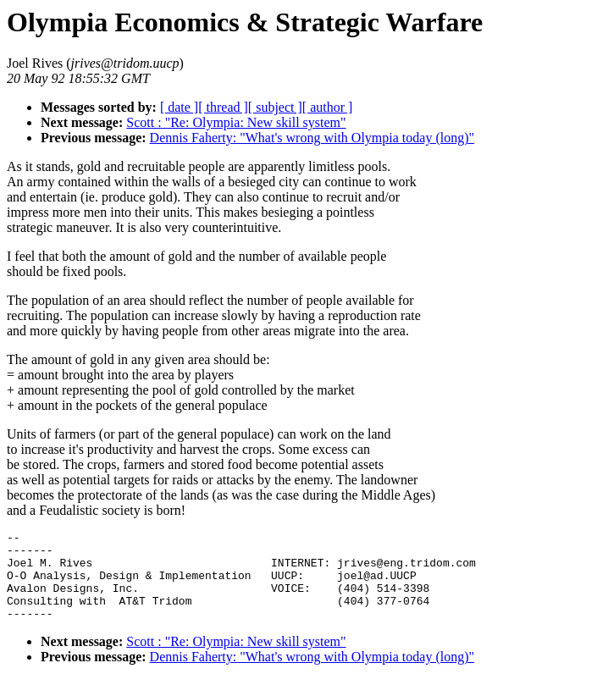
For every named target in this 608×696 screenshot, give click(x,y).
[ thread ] (223, 107)
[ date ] (179, 107)
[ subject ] (275, 107)
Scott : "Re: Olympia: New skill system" (235, 122)
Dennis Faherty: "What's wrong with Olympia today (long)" (312, 137)
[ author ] (327, 107)
